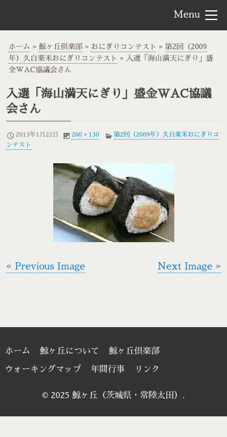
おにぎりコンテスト (123, 46)
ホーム (19, 46)
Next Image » (189, 266)
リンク (147, 369)
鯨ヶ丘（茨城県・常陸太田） (73, 14)
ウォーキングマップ (43, 369)
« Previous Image (45, 266)
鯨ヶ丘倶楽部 (60, 46)
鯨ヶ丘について (69, 351)
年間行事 (108, 369)
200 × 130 (85, 134)
